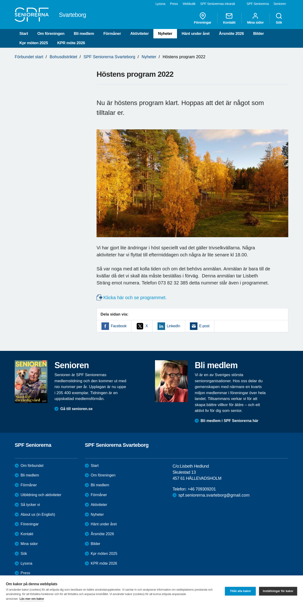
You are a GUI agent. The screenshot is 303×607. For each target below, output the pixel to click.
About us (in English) (38, 514)
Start (23, 33)
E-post (204, 326)
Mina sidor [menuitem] (255, 18)
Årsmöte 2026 (231, 33)
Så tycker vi (30, 505)
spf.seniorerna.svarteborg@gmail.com (213, 495)
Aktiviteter (139, 33)
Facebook (118, 326)
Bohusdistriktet (63, 57)
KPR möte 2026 (71, 43)
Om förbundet (32, 466)
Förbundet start (29, 57)
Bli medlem (84, 33)
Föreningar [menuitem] (202, 18)
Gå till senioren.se (76, 409)
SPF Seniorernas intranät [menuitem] (217, 4)
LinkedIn (173, 326)
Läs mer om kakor (32, 598)
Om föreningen (51, 33)
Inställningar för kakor (278, 591)
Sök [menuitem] (278, 18)
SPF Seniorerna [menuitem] (258, 4)
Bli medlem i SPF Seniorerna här (229, 421)
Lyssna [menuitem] (160, 4)
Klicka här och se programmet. (135, 297)
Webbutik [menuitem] (189, 4)
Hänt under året (196, 33)
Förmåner (112, 33)
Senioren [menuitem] (280, 4)
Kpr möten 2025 (33, 43)
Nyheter (165, 33)
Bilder (258, 33)
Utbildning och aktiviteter (41, 495)
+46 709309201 (202, 489)
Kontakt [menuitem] (229, 18)
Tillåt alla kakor (240, 591)
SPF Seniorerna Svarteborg (109, 57)
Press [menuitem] (174, 4)
